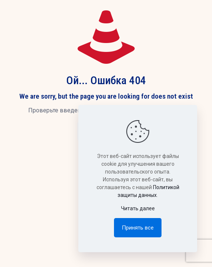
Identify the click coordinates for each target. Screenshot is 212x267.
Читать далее (138, 208)
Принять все (138, 227)
